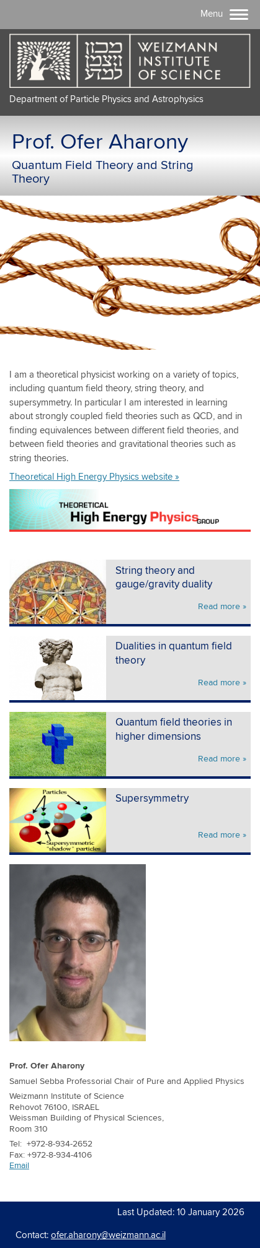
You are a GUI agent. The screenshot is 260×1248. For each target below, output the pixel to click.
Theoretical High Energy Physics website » (94, 477)
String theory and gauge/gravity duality (163, 578)
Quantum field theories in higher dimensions (173, 729)
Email (19, 1166)
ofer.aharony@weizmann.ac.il (108, 1235)
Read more (219, 606)
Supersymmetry (152, 798)
